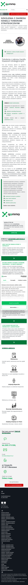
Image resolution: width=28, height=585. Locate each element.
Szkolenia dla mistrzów (5, 540)
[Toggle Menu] (2, 14)
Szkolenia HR (3, 520)
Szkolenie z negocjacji (5, 536)
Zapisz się (14, 232)
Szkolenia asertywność (5, 550)
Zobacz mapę (7, 478)
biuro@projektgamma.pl (7, 455)
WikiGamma (14, 359)
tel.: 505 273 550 (4, 497)
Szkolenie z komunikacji (5, 556)
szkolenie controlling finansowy (13, 111)
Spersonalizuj (14, 307)
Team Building (4, 562)
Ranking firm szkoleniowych (6, 558)
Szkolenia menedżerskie (5, 514)
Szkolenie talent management (6, 539)
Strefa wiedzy (3, 565)
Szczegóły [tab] (12, 280)
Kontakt (2, 564)
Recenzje (8, 409)
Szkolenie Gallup (4, 531)
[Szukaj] (27, 10)
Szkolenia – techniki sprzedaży (7, 553)
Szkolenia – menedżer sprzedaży (7, 552)
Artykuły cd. (14, 421)
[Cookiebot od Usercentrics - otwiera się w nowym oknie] (20, 276)
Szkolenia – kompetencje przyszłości (8, 521)
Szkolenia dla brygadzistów (6, 555)
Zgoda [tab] (4, 280)
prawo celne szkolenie (10, 198)
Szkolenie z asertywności (6, 534)
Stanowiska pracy (17, 409)
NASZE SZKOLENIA (14, 103)
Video (14, 398)
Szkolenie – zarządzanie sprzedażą (8, 547)
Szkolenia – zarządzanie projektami (8, 518)
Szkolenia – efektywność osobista (7, 517)
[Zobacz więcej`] (14, 258)
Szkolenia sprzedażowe (5, 515)
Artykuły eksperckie (14, 384)
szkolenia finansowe (14, 107)
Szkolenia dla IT (4, 561)
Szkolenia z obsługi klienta (6, 537)
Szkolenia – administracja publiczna (8, 523)
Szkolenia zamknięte (5, 512)
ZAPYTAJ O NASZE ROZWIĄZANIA (18, 14)
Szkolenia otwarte (4, 559)
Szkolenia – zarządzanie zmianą (7, 544)
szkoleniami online (8, 119)
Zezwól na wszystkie (14, 303)
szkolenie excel (9, 200)
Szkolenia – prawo (4, 524)
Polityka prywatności (5, 567)
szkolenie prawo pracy (10, 202)
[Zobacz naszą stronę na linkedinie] (5, 502)
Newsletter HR (3, 9)
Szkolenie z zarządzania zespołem (7, 529)
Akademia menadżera (5, 530)
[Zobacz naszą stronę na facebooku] (2, 502)
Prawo (20, 421)
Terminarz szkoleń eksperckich (7, 527)
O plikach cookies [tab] (22, 280)
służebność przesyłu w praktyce (12, 196)
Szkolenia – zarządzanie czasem (7, 546)
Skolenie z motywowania (6, 533)
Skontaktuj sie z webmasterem (7, 570)
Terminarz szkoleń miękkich (6, 526)
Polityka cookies (4, 568)
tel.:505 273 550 (8, 445)
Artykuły (8, 421)
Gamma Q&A (14, 371)
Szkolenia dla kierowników (6, 549)
